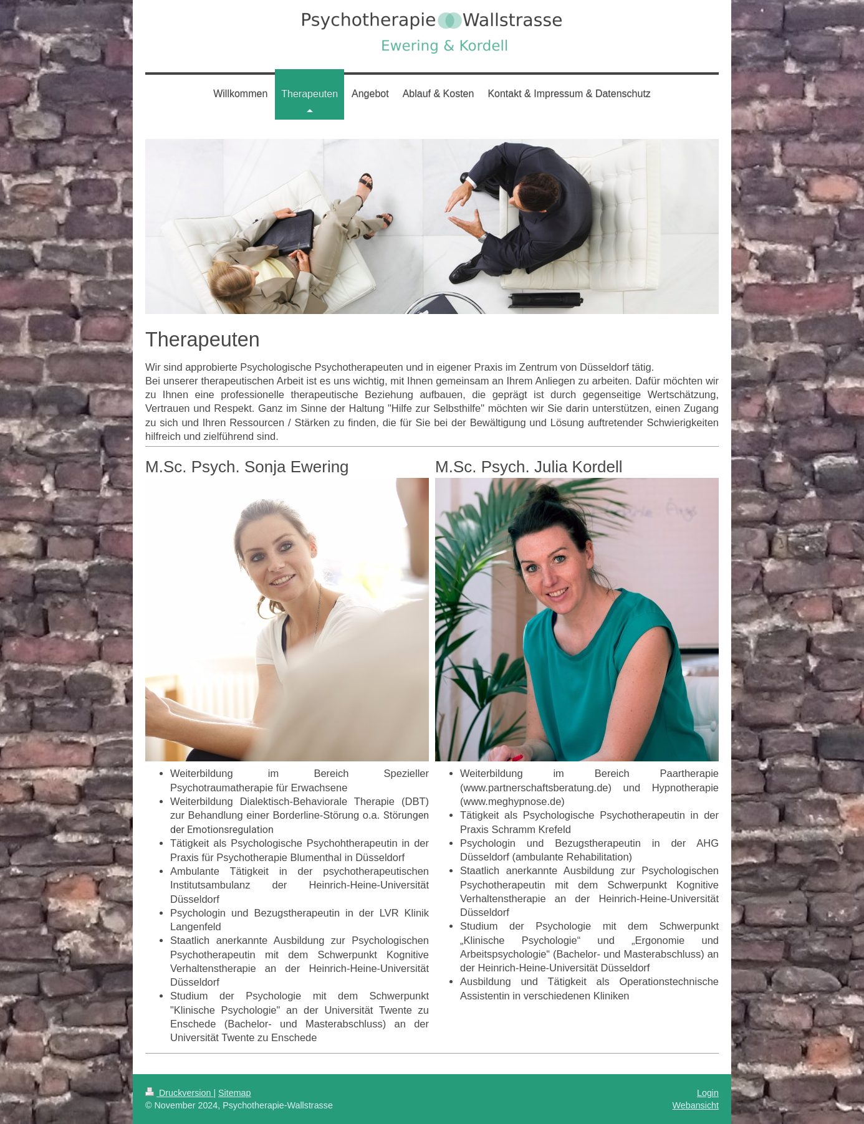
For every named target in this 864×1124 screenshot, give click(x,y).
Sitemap (234, 1093)
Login (708, 1093)
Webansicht (696, 1105)
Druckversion (179, 1093)
